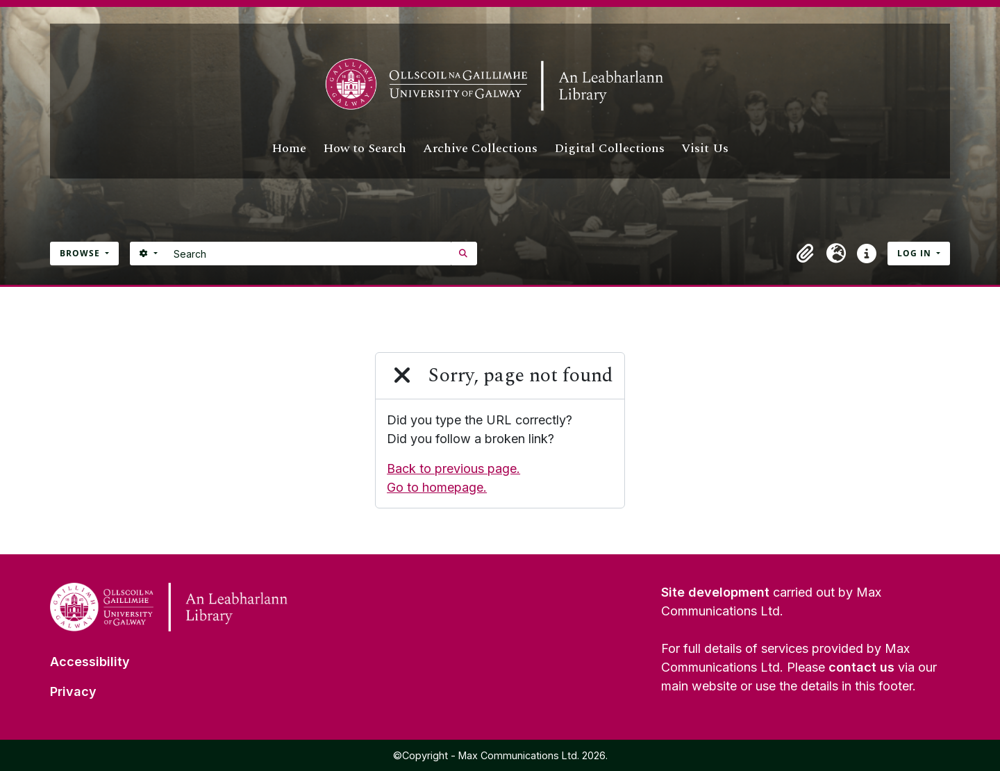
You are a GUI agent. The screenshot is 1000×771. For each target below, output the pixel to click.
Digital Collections (609, 148)
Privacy (73, 691)
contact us (861, 667)
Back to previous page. (453, 468)
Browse (81, 253)
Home (289, 148)
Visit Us (704, 148)
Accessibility (90, 661)
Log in (915, 253)
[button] (805, 253)
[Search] (309, 253)
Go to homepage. (437, 487)
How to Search (364, 148)
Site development (715, 592)
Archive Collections (480, 148)
